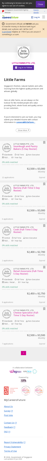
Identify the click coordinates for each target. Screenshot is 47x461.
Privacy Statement (12, 446)
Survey (8, 410)
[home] (10, 17)
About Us (8, 406)
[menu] (43, 17)
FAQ (7, 431)
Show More (22, 130)
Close (40, 4)
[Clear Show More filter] (23, 130)
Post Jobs (8, 415)
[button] (42, 29)
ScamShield (6, 32)
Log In (37, 17)
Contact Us (10, 422)
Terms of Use (10, 451)
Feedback (9, 427)
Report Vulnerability (14, 442)
